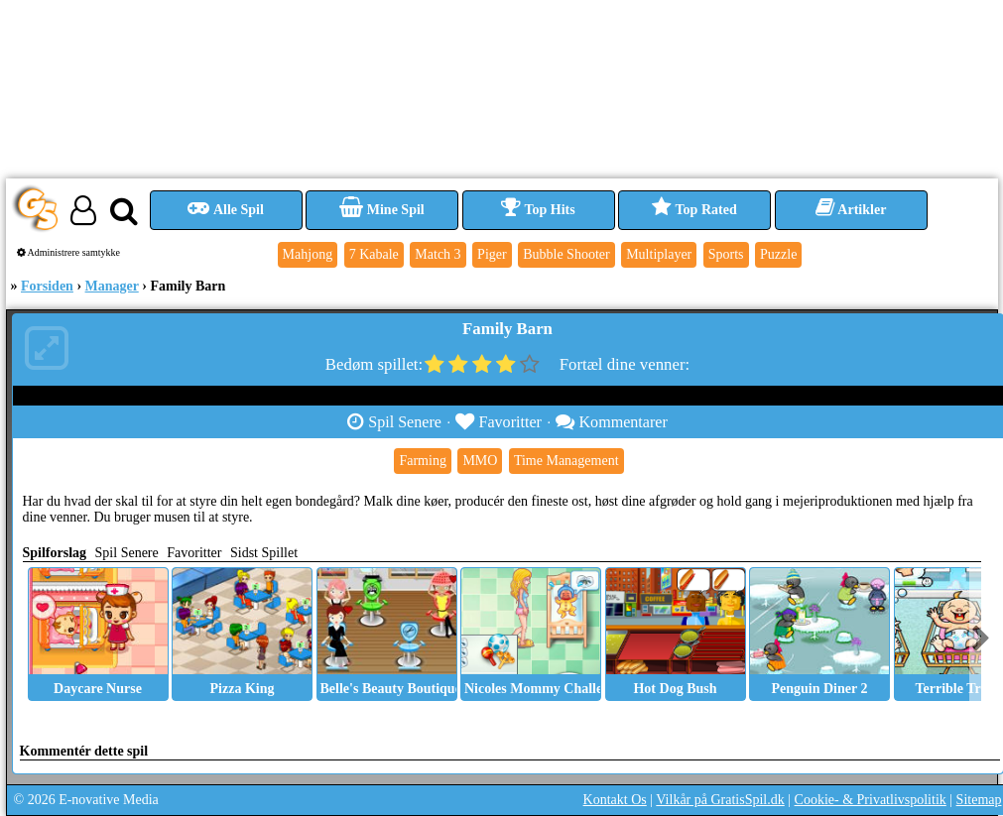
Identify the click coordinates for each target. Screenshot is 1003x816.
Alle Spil (226, 209)
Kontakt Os (615, 799)
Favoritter (498, 421)
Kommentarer (611, 421)
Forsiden (47, 286)
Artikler (851, 209)
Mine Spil (381, 209)
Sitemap (979, 799)
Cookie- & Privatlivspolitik (870, 799)
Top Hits (537, 209)
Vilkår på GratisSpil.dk (720, 799)
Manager (112, 286)
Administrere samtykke (69, 252)
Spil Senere (394, 421)
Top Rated (694, 209)
